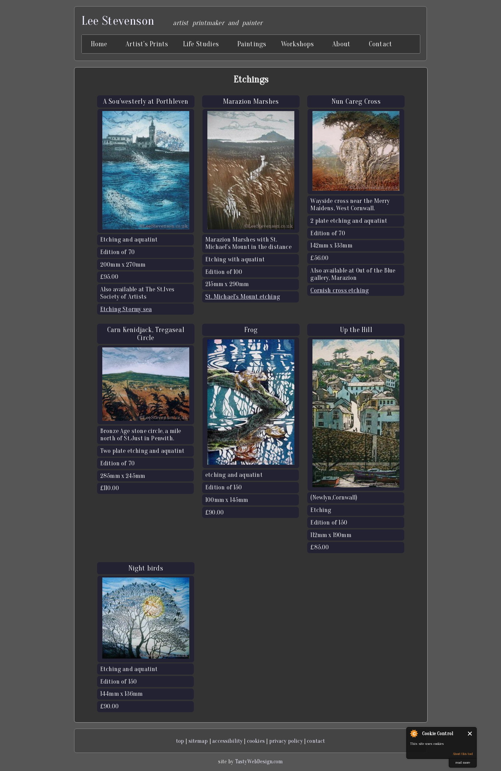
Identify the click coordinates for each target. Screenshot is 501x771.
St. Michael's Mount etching (242, 296)
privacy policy (286, 741)
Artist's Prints (147, 44)
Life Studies (201, 44)
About (341, 44)
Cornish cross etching (339, 290)
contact (316, 741)
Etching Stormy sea (126, 309)
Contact (380, 44)
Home (99, 44)
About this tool (463, 754)
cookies (256, 741)
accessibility (227, 741)
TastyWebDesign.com (259, 761)
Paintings (252, 44)
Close (470, 733)
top (180, 741)
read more (462, 762)
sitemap (198, 741)
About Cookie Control (414, 733)
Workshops (297, 44)
